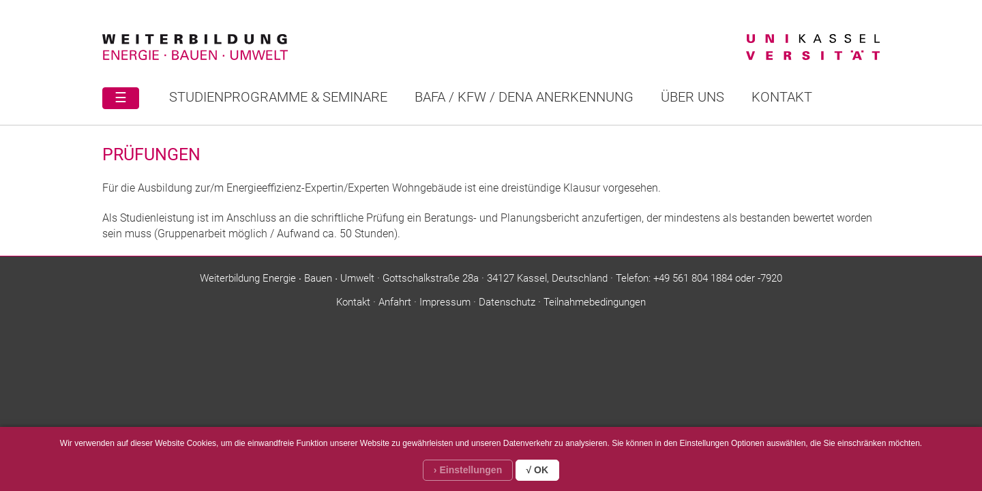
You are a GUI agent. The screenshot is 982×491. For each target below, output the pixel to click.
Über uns (692, 97)
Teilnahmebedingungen (595, 302)
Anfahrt (394, 302)
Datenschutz (507, 302)
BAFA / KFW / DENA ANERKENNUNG (524, 97)
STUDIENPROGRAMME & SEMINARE (278, 97)
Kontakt (782, 97)
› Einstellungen (468, 469)
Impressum (445, 302)
